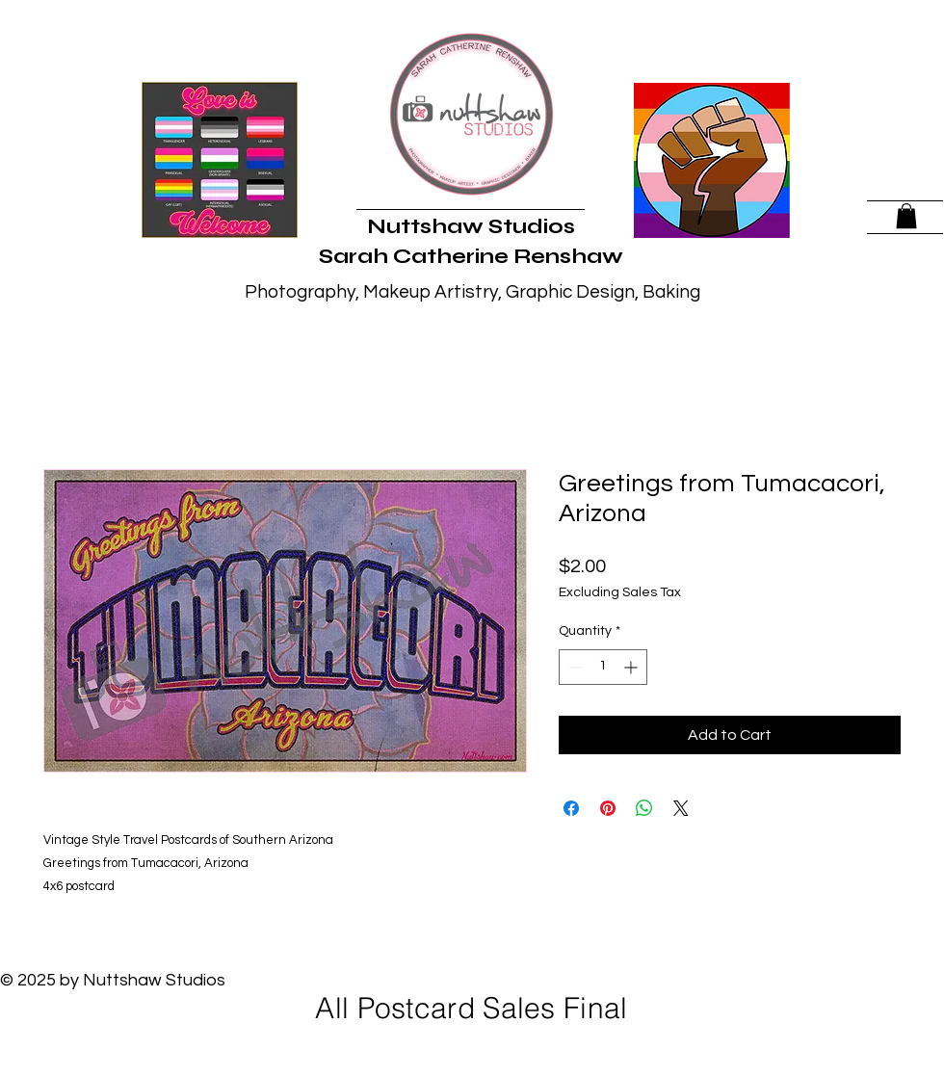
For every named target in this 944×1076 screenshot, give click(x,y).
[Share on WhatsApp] (644, 808)
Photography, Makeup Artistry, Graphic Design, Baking (472, 292)
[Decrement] (574, 667)
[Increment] (632, 667)
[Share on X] (681, 808)
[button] (906, 215)
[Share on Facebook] (571, 808)
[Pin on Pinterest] (607, 808)
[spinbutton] (603, 667)
